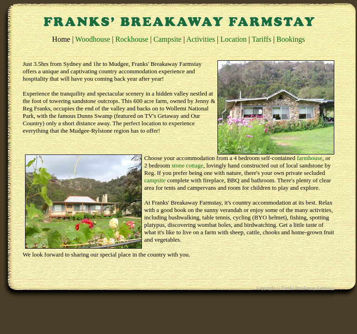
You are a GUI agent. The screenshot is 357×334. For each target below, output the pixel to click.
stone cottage (187, 165)
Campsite (167, 39)
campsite (155, 180)
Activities (200, 39)
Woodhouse (92, 39)
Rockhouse (131, 39)
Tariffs (261, 39)
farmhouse (309, 157)
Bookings (290, 39)
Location (233, 39)
